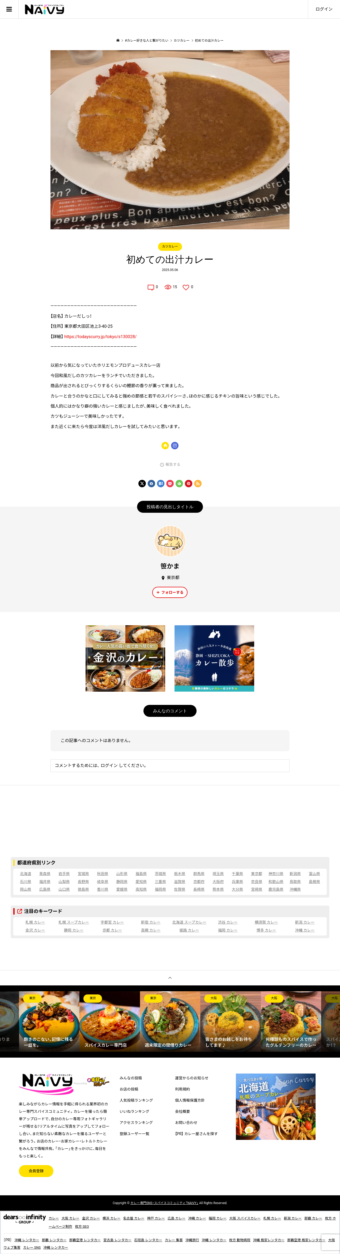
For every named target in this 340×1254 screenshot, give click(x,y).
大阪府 (218, 882)
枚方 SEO (110, 1226)
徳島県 (83, 889)
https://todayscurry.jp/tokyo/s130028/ (100, 336)
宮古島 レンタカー (126, 1239)
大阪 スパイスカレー (261, 1218)
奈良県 (256, 882)
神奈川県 (276, 874)
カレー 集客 (187, 1239)
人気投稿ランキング (136, 1100)
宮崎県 (256, 889)
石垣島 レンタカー (159, 1239)
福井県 (44, 882)
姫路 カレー (189, 930)
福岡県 (160, 889)
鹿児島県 (276, 889)
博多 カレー (266, 930)
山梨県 (64, 882)
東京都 (256, 874)
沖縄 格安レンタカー (290, 1239)
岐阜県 (102, 882)
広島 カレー (186, 1218)
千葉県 (237, 874)
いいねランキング (134, 1111)
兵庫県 (237, 882)
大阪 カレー (72, 1218)
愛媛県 (122, 889)
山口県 (64, 889)
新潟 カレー (304, 922)
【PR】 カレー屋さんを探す (196, 1134)
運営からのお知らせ (192, 1078)
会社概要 (182, 1111)
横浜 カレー (116, 1218)
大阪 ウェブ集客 (38, 1247)
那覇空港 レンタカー (91, 1239)
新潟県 (295, 874)
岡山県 (25, 889)
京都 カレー (112, 930)
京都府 (199, 882)
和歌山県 (276, 882)
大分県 (237, 889)
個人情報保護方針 (190, 1100)
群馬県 (199, 874)
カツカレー (170, 246)
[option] (49, 1021)
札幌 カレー (35, 922)
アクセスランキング (136, 1123)
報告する (172, 464)
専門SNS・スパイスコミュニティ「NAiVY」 (164, 1203)
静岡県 (122, 882)
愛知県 (141, 882)
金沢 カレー (35, 930)
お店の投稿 (129, 1089)
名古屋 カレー (140, 1218)
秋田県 (102, 874)
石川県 (25, 882)
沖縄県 (295, 889)
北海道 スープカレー (189, 922)
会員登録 (36, 1171)
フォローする (172, 592)
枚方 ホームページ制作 (81, 1226)
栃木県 (179, 874)
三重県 (160, 882)
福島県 (141, 874)
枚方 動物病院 (258, 1239)
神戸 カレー (164, 1218)
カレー (54, 1218)
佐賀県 (179, 889)
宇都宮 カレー (112, 922)
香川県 (102, 889)
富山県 (314, 874)
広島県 (44, 889)
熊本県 (218, 889)
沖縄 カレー (304, 930)
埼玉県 (218, 874)
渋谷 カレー (227, 922)
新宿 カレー (150, 922)
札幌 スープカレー (73, 922)
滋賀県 (179, 882)
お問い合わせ (186, 1123)
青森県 (44, 874)
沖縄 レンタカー (27, 1239)
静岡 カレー (73, 930)
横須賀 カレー (266, 922)
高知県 (141, 889)
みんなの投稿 (131, 1078)
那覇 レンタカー (57, 1239)
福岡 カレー (227, 930)
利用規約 (182, 1089)
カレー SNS (63, 1247)
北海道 (25, 874)
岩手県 (64, 874)
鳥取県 (295, 882)
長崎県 (199, 889)
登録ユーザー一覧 (134, 1134)
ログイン (324, 9)
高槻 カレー (150, 930)
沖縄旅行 (206, 1239)
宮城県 (83, 874)
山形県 (122, 874)
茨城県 (160, 874)
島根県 (314, 882)
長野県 (83, 882)
